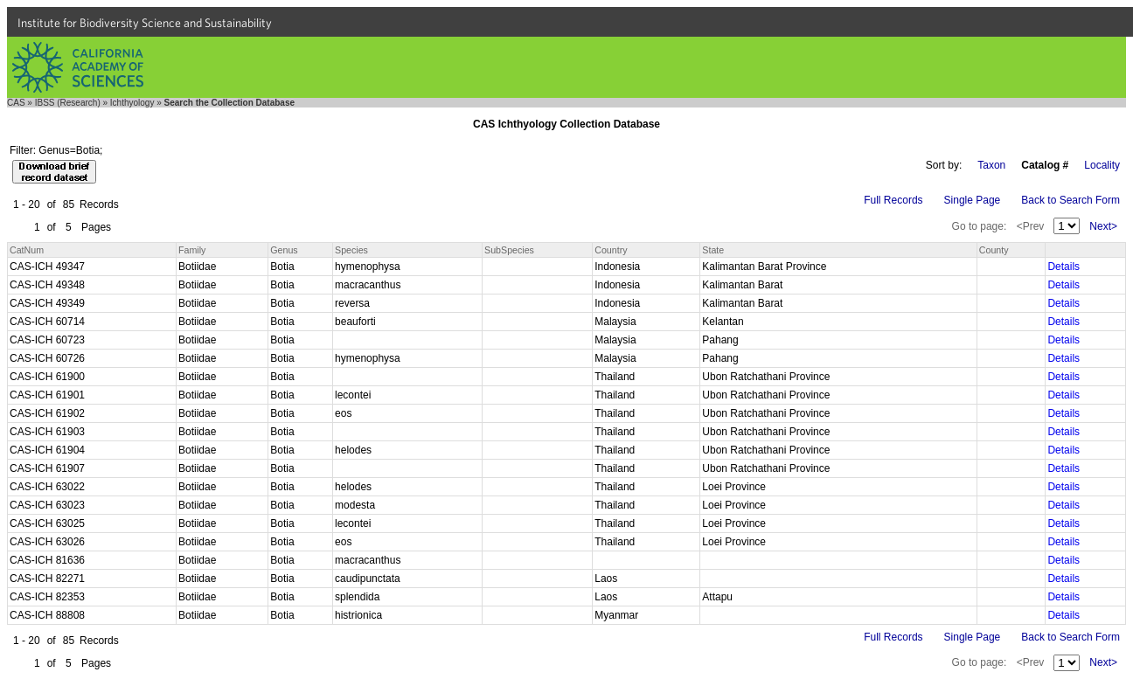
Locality (1102, 165)
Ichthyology (132, 102)
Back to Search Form (1070, 200)
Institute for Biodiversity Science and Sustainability (144, 23)
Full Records (893, 200)
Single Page (972, 200)
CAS (16, 102)
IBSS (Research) (68, 102)
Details (1063, 266)
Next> (1103, 226)
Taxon (991, 165)
